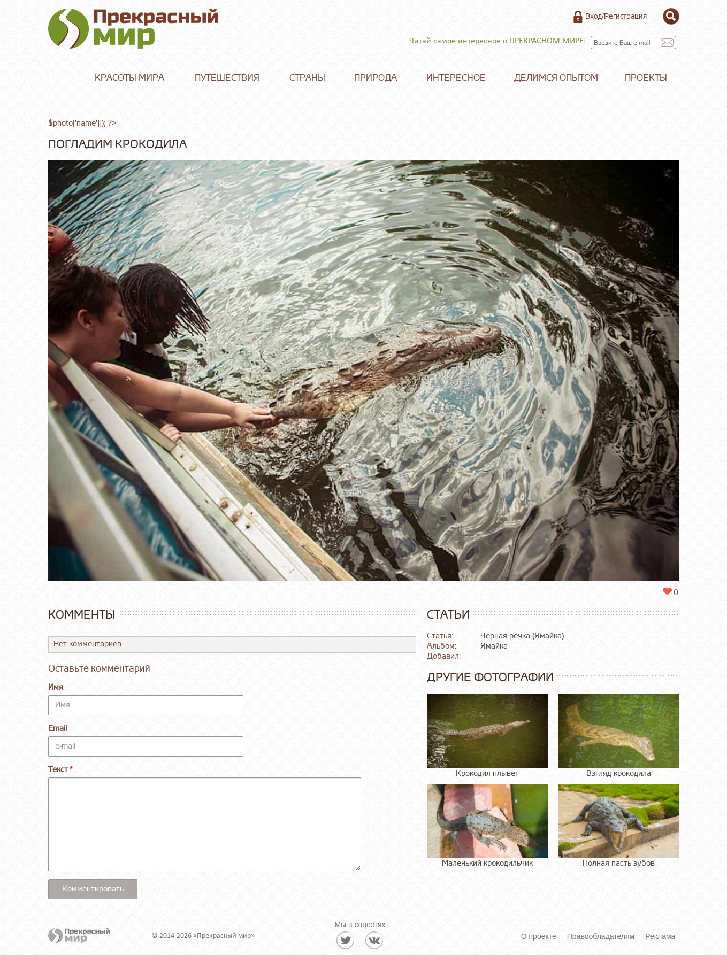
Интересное (456, 77)
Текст (58, 770)
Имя (55, 687)
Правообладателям (600, 936)
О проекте (538, 936)
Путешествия (227, 77)
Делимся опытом (556, 77)
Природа (375, 77)
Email (57, 728)
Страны (307, 77)
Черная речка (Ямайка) (522, 636)
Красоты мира (129, 77)
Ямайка (494, 646)
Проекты (646, 77)
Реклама (660, 936)
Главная (64, 78)
